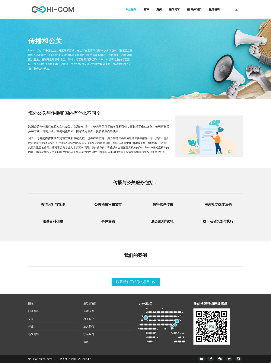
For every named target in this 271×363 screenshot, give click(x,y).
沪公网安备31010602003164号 (73, 358)
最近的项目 (90, 303)
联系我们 (194, 9)
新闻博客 (174, 9)
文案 (30, 318)
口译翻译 (33, 311)
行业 (30, 326)
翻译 (146, 9)
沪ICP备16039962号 (40, 358)
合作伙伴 (88, 311)
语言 (86, 341)
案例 (159, 9)
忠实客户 (88, 318)
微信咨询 (214, 9)
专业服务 (131, 9)
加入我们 (88, 326)
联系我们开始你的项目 (135, 282)
